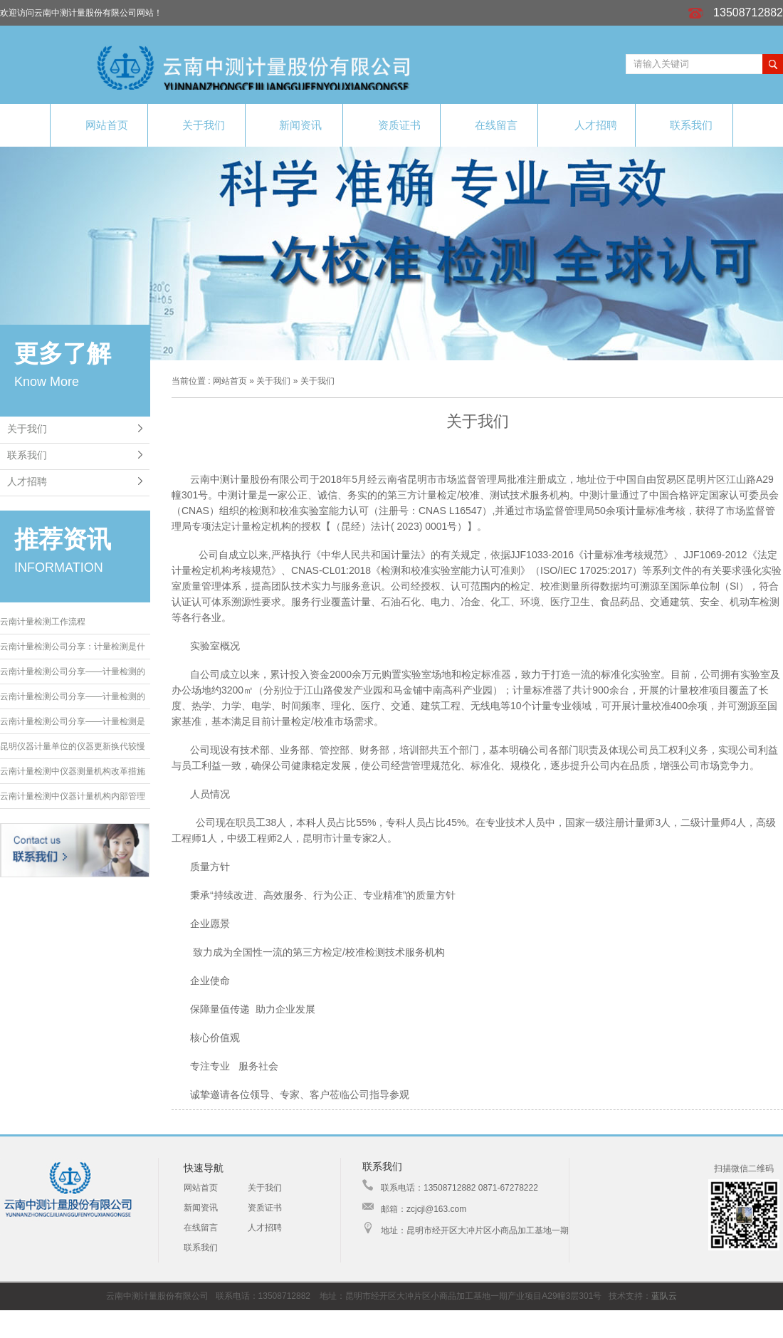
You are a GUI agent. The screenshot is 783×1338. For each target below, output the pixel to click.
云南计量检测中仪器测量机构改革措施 (72, 771)
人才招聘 (586, 125)
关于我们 (196, 124)
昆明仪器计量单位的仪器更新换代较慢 (72, 746)
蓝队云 (664, 1296)
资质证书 (392, 125)
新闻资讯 (294, 125)
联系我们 (684, 124)
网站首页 (99, 125)
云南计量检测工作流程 (42, 622)
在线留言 (489, 124)
